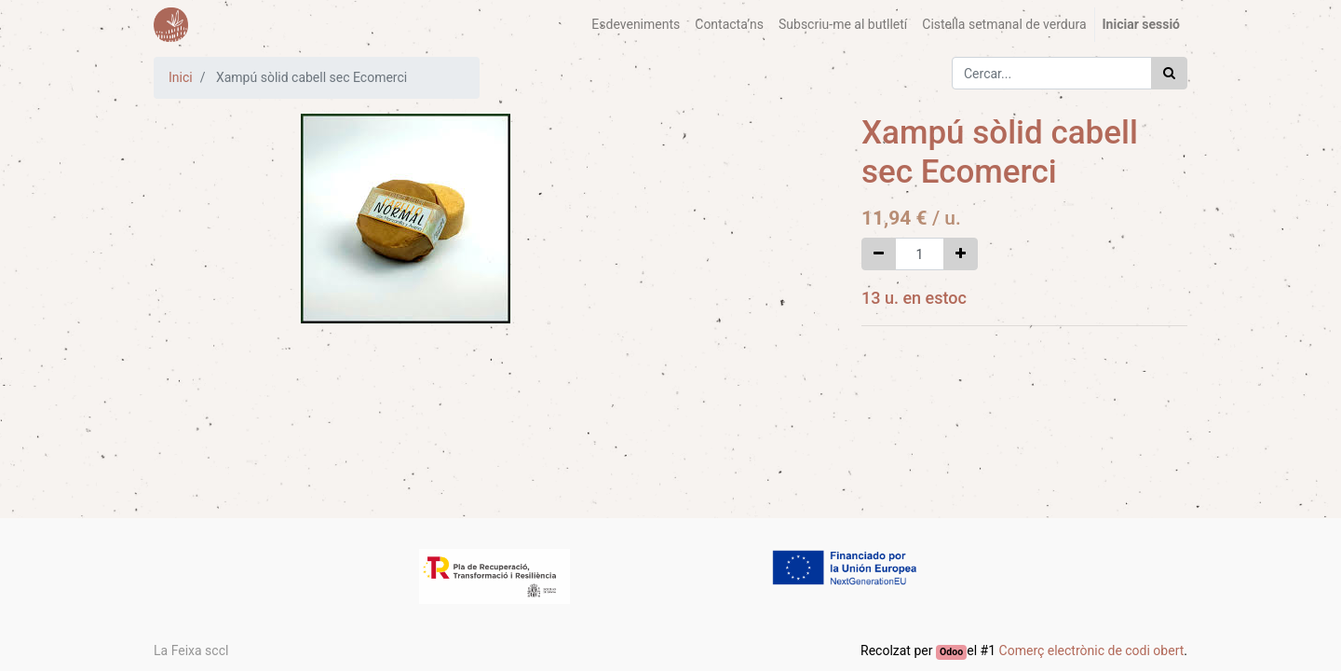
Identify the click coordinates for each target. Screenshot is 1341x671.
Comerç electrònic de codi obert (1092, 650)
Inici (181, 77)
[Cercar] (1169, 73)
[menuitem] (635, 24)
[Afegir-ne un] (960, 254)
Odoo (951, 652)
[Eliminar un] (878, 254)
